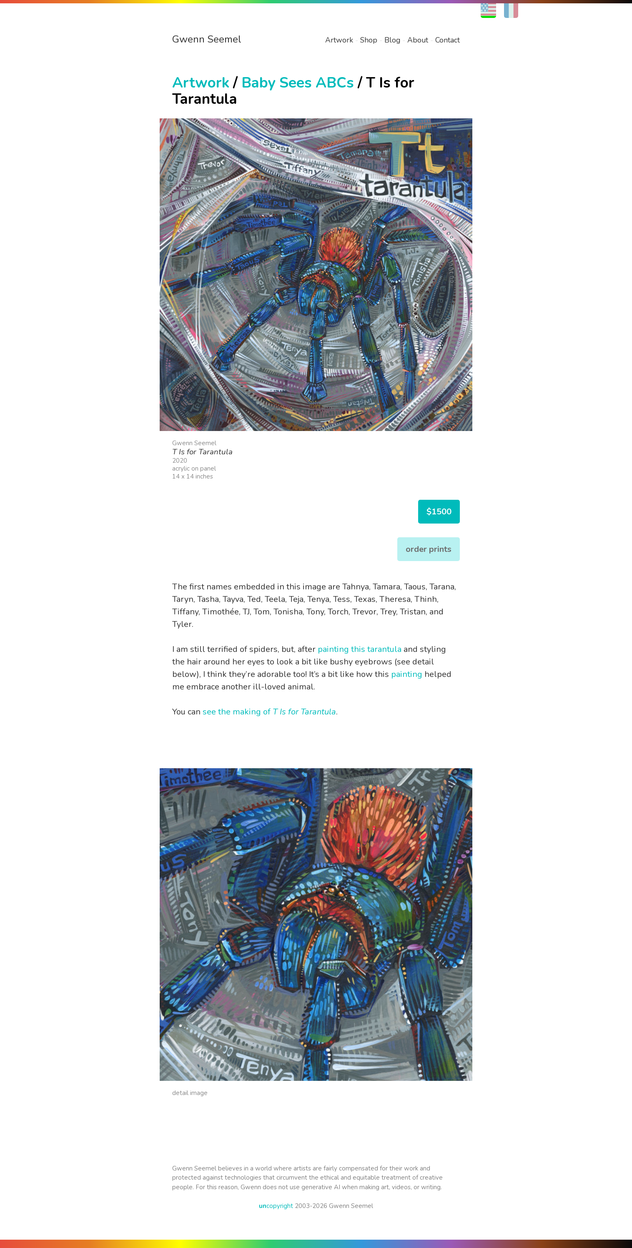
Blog (392, 40)
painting (406, 674)
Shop (368, 40)
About (417, 40)
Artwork (339, 40)
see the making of (269, 711)
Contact (447, 40)
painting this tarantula (359, 649)
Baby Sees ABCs (297, 83)
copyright (276, 1206)
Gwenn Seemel (206, 39)
